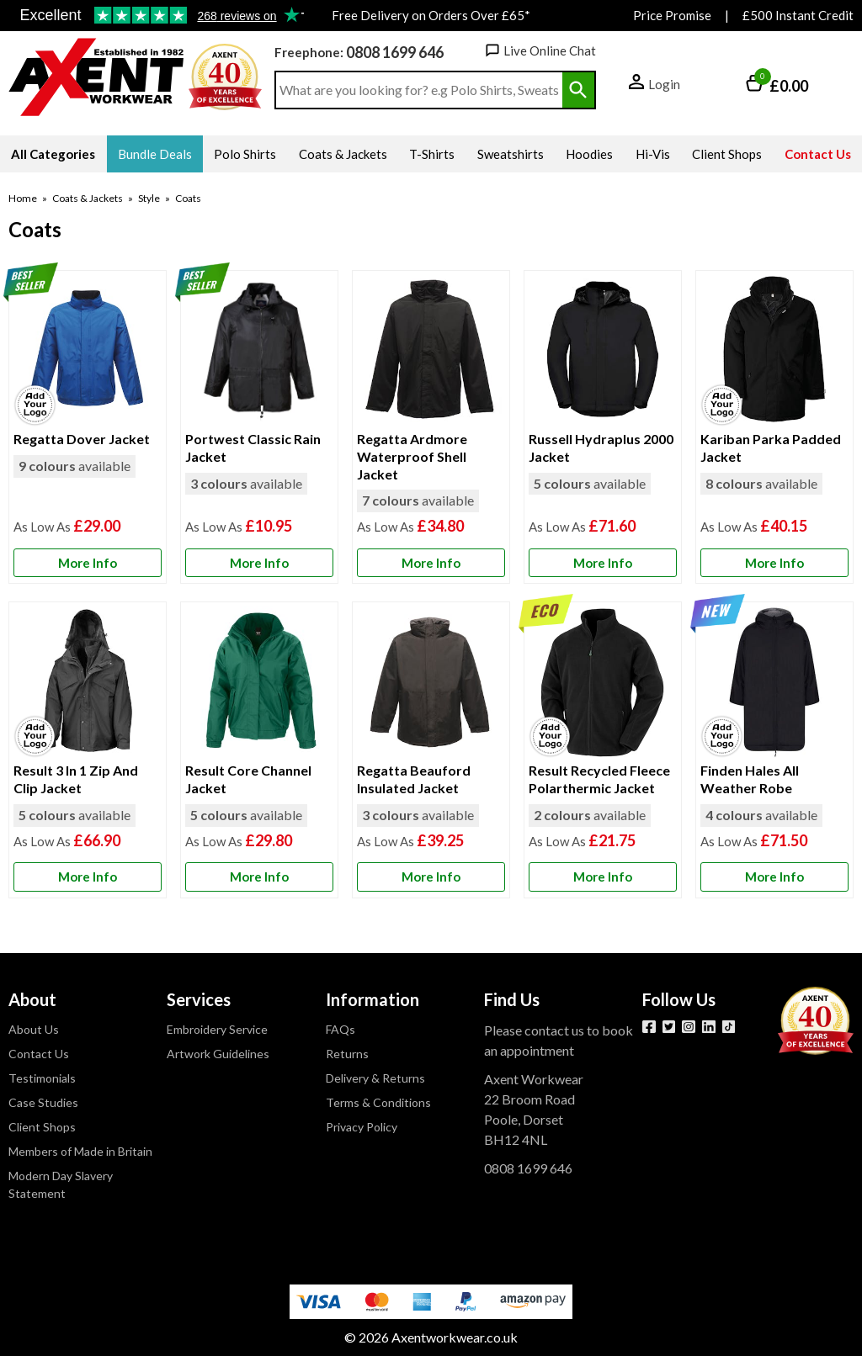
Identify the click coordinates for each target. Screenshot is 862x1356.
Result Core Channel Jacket (248, 779)
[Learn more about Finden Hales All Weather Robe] (774, 877)
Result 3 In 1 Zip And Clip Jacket (75, 779)
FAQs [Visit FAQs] (340, 1029)
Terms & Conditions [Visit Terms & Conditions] (378, 1102)
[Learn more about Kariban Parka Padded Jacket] (774, 563)
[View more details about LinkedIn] (709, 1027)
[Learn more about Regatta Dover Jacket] (87, 563)
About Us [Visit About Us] (33, 1029)
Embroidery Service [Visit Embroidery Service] (217, 1029)
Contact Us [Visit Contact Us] (38, 1053)
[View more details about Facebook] (649, 1027)
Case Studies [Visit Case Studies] (43, 1102)
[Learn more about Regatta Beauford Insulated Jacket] (431, 877)
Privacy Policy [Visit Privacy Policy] (361, 1127)
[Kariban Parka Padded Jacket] (774, 427)
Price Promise (672, 15)
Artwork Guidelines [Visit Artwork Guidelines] (218, 1053)
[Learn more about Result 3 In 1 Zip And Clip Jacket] (87, 877)
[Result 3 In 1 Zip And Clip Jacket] (87, 749)
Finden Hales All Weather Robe (749, 779)
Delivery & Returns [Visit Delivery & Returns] (375, 1078)
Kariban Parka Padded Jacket (770, 447)
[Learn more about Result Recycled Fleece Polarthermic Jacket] (603, 877)
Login (664, 84)
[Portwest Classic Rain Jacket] (259, 427)
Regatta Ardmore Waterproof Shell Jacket (412, 456)
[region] (87, 350)
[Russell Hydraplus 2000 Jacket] (603, 427)
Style (149, 198)
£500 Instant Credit (798, 15)
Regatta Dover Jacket (81, 439)
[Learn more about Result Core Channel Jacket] (259, 877)
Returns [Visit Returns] (347, 1053)
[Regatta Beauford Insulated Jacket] (431, 749)
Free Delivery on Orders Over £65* (431, 15)
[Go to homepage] (96, 77)
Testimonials (156, 16)
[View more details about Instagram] (688, 1027)
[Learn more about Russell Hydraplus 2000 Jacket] (603, 563)
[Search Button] (578, 90)
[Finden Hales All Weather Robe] (774, 749)
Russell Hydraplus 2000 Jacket (601, 447)
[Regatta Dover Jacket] (87, 427)
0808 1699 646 (395, 52)
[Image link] (729, 1027)
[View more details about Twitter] (669, 1027)
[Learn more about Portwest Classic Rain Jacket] (259, 563)
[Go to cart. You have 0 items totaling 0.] (777, 85)
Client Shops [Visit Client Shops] (42, 1127)
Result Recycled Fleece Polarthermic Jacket (599, 779)
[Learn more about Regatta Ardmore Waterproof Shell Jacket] (431, 563)
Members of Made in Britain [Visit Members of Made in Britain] (80, 1151)
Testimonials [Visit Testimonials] (42, 1078)
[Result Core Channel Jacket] (259, 749)
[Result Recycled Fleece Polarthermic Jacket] (603, 749)
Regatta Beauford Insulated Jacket (414, 779)
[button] (654, 85)
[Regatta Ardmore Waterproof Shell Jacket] (431, 427)
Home (22, 198)
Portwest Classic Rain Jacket (253, 447)
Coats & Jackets (87, 198)
